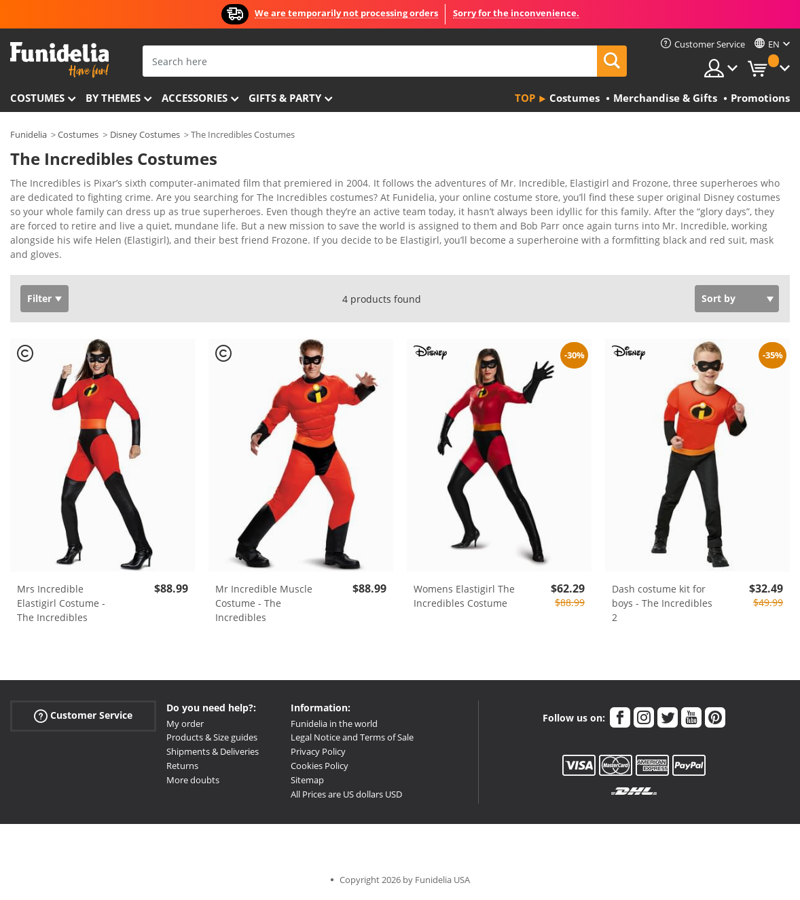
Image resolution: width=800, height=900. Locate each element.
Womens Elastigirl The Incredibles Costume (464, 596)
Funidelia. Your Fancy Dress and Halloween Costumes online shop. (59, 60)
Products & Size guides (211, 737)
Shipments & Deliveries (212, 751)
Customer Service (83, 715)
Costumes (37, 98)
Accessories (195, 98)
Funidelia (28, 134)
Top (525, 98)
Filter (39, 298)
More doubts (192, 780)
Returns (182, 766)
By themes (113, 98)
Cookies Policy (319, 766)
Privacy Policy (318, 751)
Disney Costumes (145, 134)
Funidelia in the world (334, 723)
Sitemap (307, 780)
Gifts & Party (285, 98)
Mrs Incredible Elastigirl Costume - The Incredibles (61, 603)
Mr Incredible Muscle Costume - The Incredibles (263, 603)
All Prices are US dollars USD (346, 794)
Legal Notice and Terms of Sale (352, 737)
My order (185, 723)
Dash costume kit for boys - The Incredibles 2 (662, 603)
